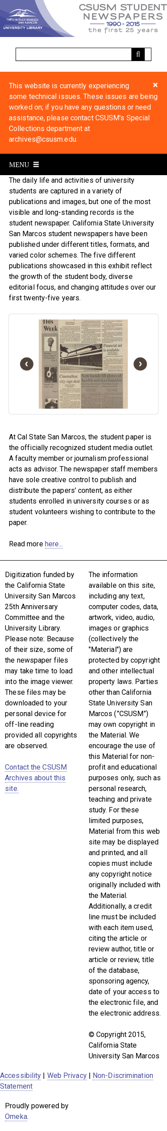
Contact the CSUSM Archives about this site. (36, 778)
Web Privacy (67, 1075)
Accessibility (20, 1075)
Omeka (16, 1116)
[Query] (84, 54)
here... (54, 544)
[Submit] (138, 54)
